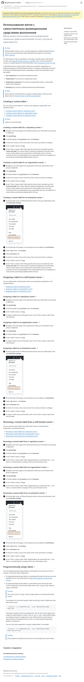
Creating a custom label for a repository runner (20, 111)
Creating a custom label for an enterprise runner (21, 115)
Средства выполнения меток (12, 8)
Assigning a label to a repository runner (18, 287)
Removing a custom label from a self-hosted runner (28, 422)
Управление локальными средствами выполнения (52, 6)
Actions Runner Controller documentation (28, 96)
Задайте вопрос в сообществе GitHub (14, 656)
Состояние (37, 676)
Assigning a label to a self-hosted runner (23, 277)
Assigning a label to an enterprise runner (18, 291)
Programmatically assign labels (19, 566)
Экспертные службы (51, 676)
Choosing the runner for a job (46, 63)
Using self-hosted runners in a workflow (23, 61)
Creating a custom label (15, 101)
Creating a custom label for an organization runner (21, 113)
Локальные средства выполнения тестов (25, 6)
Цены (43, 676)
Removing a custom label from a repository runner (21, 431)
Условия (17, 676)
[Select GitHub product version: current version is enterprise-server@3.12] (35, 2)
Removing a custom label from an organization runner (22, 434)
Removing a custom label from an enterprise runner (22, 436)
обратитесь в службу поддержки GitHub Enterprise (58, 16)
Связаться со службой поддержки (13, 659)
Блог (60, 676)
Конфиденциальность (27, 676)
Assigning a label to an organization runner (19, 289)
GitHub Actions (8, 6)
